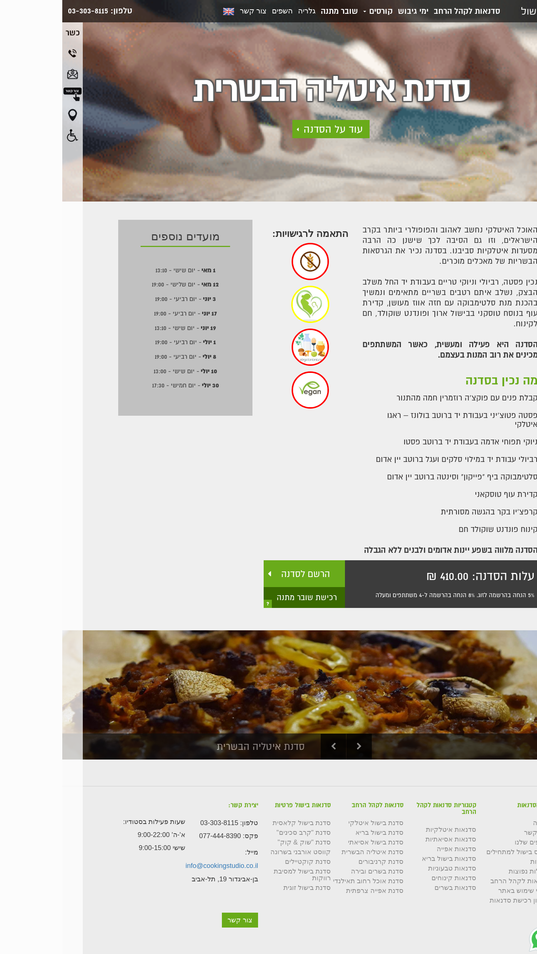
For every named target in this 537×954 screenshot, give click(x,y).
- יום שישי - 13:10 (123, 270)
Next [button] (297, 746)
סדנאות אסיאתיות (388, 839)
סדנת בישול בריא (317, 832)
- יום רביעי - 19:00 (123, 298)
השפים (220, 11)
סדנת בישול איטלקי (313, 823)
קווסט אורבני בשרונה (238, 852)
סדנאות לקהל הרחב (404, 10)
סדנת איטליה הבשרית (310, 852)
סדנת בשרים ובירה (315, 871)
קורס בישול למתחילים (455, 852)
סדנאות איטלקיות (389, 829)
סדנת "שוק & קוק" (241, 842)
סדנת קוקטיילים (245, 861)
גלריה (244, 11)
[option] (268, 695)
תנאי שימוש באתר (461, 890)
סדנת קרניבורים (318, 861)
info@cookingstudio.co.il (159, 865)
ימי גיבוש (351, 10)
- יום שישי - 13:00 (123, 371)
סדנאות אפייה (394, 849)
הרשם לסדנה (243, 573)
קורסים (315, 10)
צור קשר (191, 11)
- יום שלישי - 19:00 (123, 284)
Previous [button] (271, 746)
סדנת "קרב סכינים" (241, 832)
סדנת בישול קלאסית (239, 823)
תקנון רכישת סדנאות (457, 900)
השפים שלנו (469, 842)
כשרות (477, 861)
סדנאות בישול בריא (386, 858)
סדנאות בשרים (393, 887)
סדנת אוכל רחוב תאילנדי (306, 881)
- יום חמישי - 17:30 (123, 385)
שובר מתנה (277, 10)
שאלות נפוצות (466, 871)
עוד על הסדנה (271, 129)
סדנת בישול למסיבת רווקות (239, 874)
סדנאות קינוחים (391, 878)
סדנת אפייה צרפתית (312, 890)
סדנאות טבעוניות (390, 868)
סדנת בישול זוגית (244, 887)
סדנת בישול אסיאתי (313, 842)
